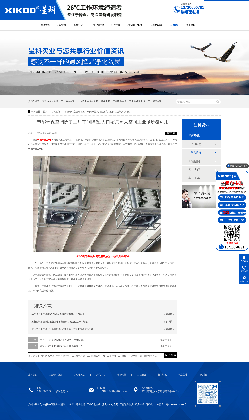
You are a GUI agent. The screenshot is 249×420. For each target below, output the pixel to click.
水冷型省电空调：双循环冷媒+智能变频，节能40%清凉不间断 (62, 329)
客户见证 (194, 169)
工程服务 (141, 374)
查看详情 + (165, 340)
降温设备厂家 (150, 355)
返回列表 (171, 133)
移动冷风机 (78, 25)
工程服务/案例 (156, 25)
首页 (45, 111)
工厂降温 (122, 355)
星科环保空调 (63, 355)
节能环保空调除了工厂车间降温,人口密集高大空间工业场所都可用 (97, 111)
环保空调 (61, 25)
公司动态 (196, 144)
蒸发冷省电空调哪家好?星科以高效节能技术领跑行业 (57, 314)
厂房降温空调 (119, 101)
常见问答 (196, 152)
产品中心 (100, 374)
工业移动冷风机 (137, 101)
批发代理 (115, 25)
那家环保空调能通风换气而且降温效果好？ (61, 346)
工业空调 (111, 355)
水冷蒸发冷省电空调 (88, 101)
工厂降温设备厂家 (96, 355)
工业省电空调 (97, 25)
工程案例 (194, 161)
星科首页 (45, 25)
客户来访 (194, 178)
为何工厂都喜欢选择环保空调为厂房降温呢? (62, 340)
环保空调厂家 (135, 355)
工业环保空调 (155, 101)
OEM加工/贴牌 (134, 25)
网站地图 (202, 374)
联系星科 (182, 374)
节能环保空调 (47, 355)
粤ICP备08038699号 (176, 404)
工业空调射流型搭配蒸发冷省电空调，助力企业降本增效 (59, 321)
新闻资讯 (174, 25)
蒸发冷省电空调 (50, 101)
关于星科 (190, 25)
